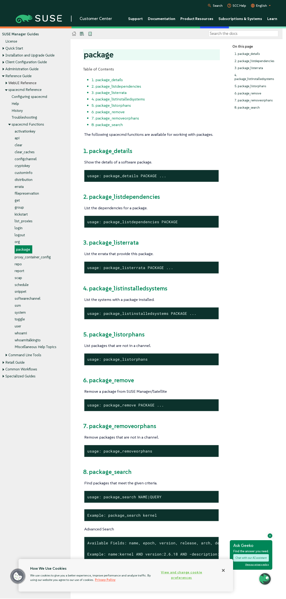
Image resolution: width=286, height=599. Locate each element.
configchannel (26, 159)
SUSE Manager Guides (20, 34)
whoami (21, 333)
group (19, 207)
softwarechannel (27, 298)
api (17, 138)
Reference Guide (18, 76)
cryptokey (22, 166)
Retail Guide (15, 362)
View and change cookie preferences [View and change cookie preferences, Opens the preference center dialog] (181, 575)
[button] (17, 576)
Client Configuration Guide (26, 62)
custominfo (23, 173)
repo (18, 264)
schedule (22, 285)
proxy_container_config (33, 257)
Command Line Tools (24, 355)
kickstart (21, 214)
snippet (20, 292)
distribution (23, 179)
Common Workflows (21, 369)
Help (15, 103)
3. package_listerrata (248, 68)
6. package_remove (247, 93)
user (18, 326)
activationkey (25, 131)
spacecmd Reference (25, 90)
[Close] (223, 570)
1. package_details (247, 54)
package (23, 249)
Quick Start (14, 48)
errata (19, 186)
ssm (18, 305)
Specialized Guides (20, 376)
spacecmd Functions (28, 124)
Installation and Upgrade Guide (30, 55)
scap (18, 278)
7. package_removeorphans (253, 101)
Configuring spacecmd (29, 96)
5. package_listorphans (250, 86)
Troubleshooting (24, 117)
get (17, 200)
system (20, 312)
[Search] (243, 33)
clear (18, 145)
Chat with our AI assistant (251, 557)
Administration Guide (22, 69)
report (19, 271)
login (19, 228)
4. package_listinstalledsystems (254, 77)
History (17, 110)
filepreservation (27, 193)
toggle (20, 319)
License (11, 41)
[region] (126, 575)
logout (20, 235)
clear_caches (25, 152)
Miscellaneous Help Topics (35, 347)
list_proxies (23, 221)
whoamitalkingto (28, 340)
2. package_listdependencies (254, 61)
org (17, 242)
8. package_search (247, 108)
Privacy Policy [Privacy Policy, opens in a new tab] (105, 580)
